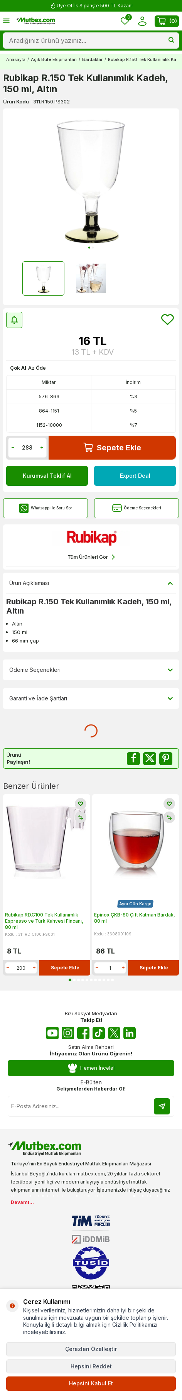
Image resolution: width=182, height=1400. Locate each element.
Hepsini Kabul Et (91, 1383)
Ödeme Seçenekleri (136, 508)
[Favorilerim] (125, 21)
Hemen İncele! (91, 1068)
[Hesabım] (142, 21)
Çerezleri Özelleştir (91, 1349)
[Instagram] (68, 1033)
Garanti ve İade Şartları (91, 698)
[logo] (35, 21)
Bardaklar (92, 59)
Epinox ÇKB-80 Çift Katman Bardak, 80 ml (134, 918)
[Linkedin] (129, 1033)
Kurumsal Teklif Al (47, 475)
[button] (89, 248)
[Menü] (6, 20)
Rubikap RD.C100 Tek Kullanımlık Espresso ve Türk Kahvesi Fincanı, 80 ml (44, 921)
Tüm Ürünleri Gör (91, 557)
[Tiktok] (99, 1033)
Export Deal (135, 475)
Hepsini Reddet (91, 1366)
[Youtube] (52, 1033)
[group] (91, 180)
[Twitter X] (114, 1033)
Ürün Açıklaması (91, 583)
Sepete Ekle (112, 447)
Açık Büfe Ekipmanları (54, 59)
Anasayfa (15, 59)
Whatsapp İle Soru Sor (45, 508)
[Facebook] (83, 1033)
